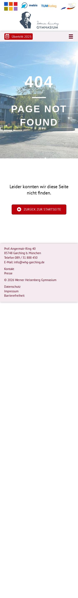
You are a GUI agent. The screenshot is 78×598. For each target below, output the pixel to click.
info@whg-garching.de (29, 262)
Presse (8, 273)
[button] (18, 36)
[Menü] (71, 37)
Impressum (11, 291)
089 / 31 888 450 (26, 258)
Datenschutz (12, 287)
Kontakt (9, 269)
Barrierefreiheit (14, 296)
